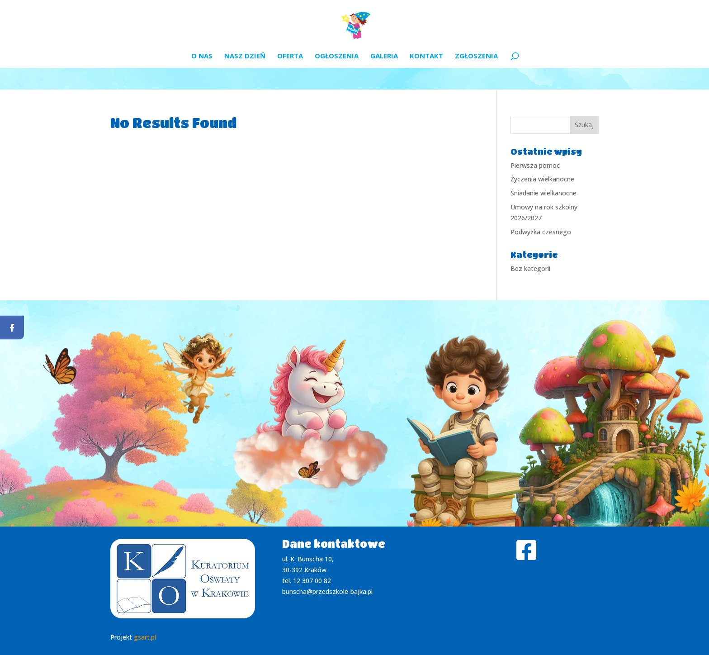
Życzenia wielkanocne (542, 179)
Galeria (384, 56)
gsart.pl (145, 637)
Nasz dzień (244, 56)
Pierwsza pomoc (535, 165)
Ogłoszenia (337, 56)
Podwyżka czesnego (540, 232)
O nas (202, 56)
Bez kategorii (530, 268)
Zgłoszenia (476, 56)
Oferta (290, 56)
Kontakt (426, 56)
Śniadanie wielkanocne (543, 193)
